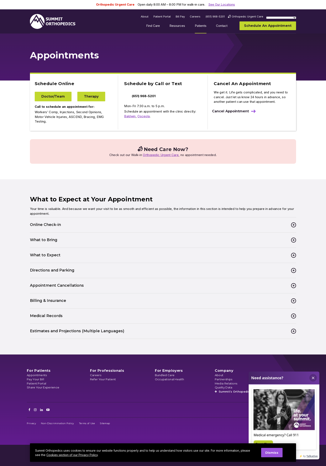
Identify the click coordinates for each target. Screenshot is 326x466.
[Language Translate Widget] (281, 18)
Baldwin (130, 116)
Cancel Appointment (230, 111)
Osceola (143, 116)
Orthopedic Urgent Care (161, 155)
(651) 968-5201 (144, 96)
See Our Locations (221, 4)
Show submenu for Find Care (163, 26)
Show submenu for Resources (188, 26)
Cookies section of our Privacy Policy (72, 455)
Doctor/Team (53, 96)
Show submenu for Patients (209, 26)
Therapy (91, 96)
